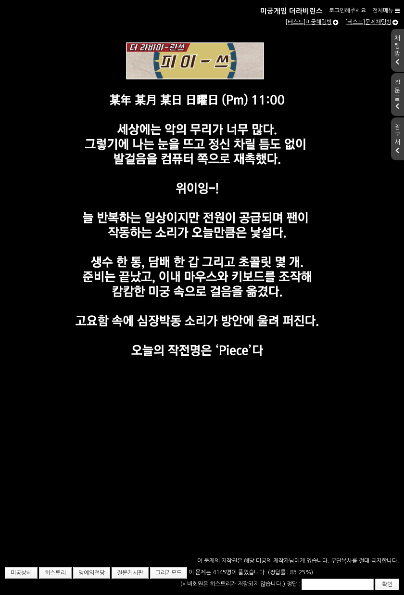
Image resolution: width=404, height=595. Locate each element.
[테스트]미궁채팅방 (312, 22)
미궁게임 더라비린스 (291, 11)
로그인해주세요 (347, 10)
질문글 (397, 94)
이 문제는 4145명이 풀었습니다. (228, 572)
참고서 (397, 139)
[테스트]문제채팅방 (371, 22)
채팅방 (397, 50)
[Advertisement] (202, 494)
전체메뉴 (386, 10)
